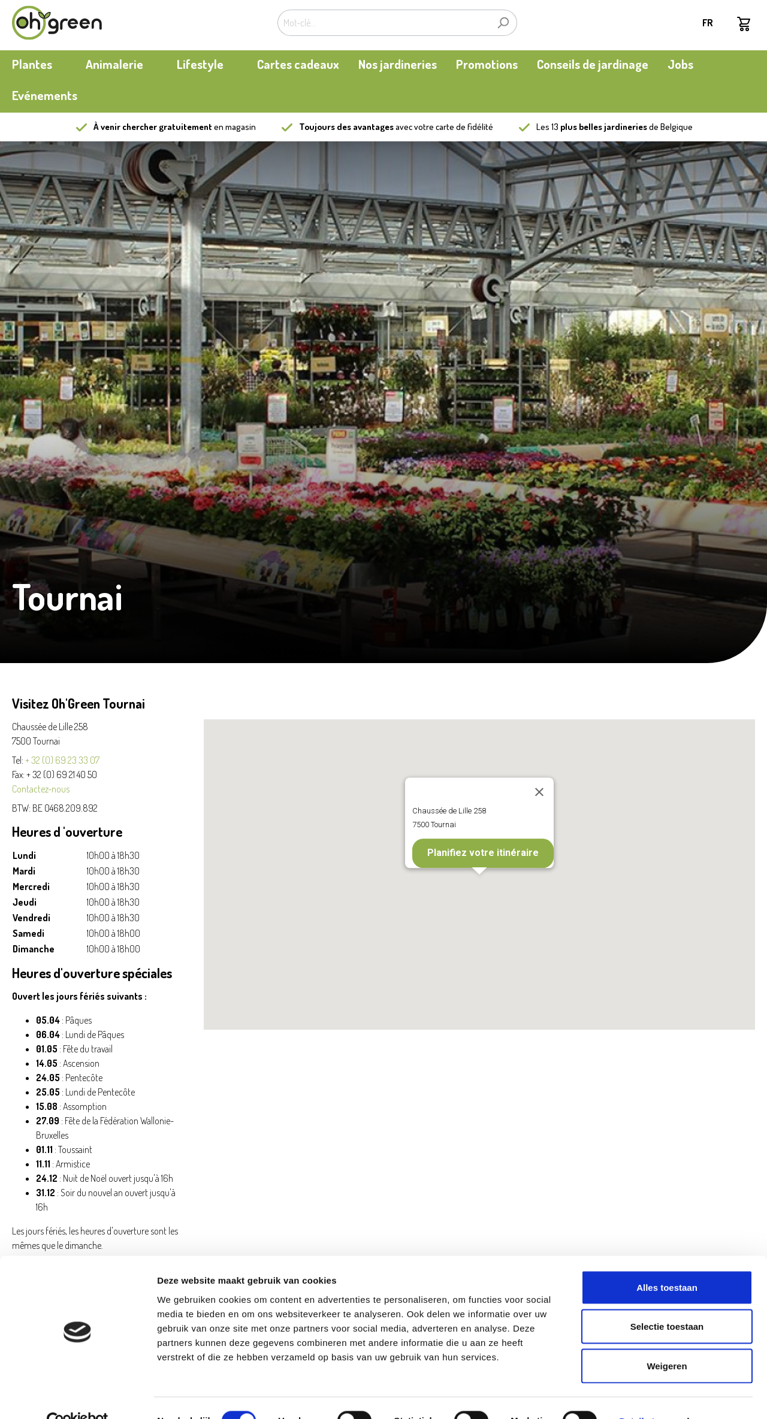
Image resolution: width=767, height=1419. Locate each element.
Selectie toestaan (667, 1301)
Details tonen (647, 1395)
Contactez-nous (41, 789)
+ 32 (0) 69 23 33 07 (62, 760)
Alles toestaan (666, 1262)
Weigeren (667, 1340)
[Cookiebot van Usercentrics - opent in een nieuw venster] (77, 1396)
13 (599, 126)
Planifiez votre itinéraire (483, 852)
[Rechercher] (503, 23)
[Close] (539, 791)
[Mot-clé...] (383, 23)
